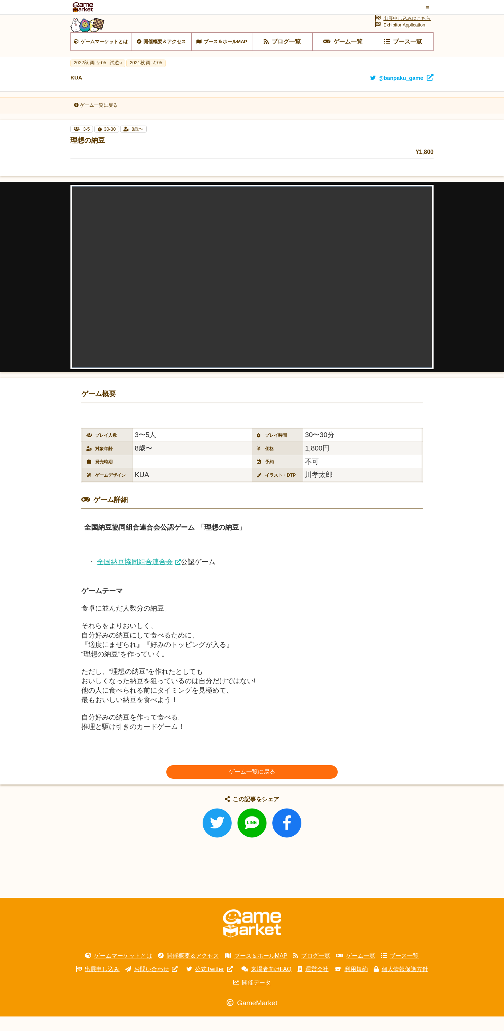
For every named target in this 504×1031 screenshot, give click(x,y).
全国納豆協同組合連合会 (135, 576)
